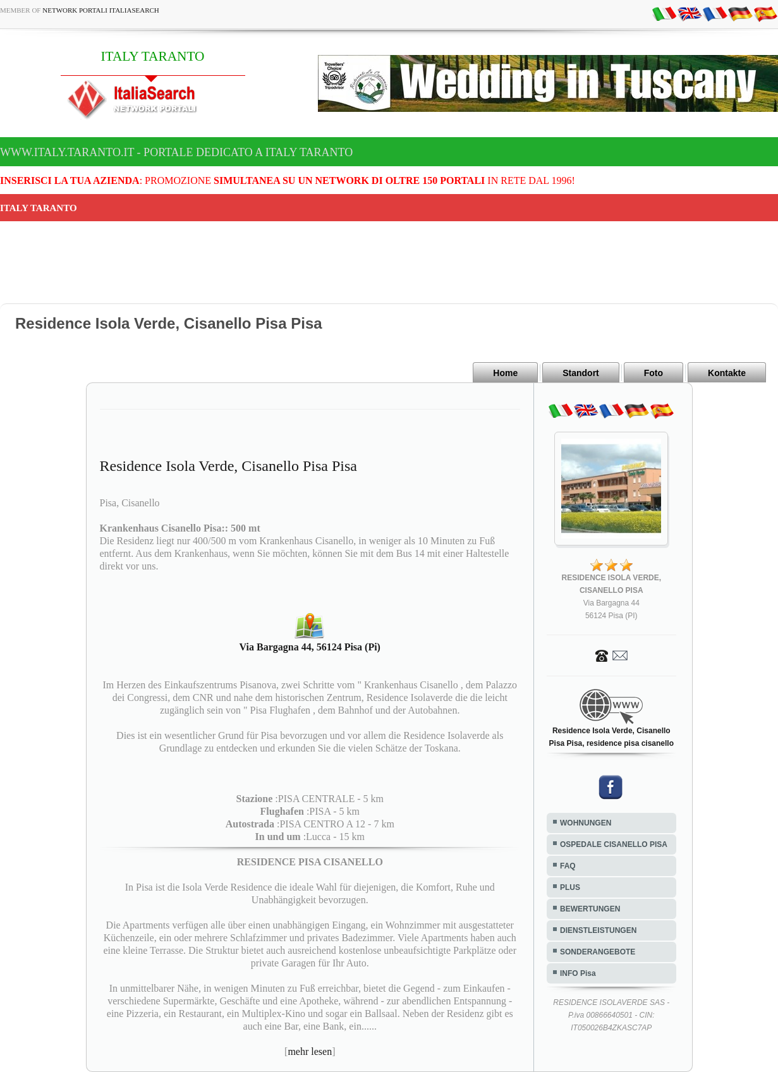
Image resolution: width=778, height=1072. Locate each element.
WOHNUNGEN (585, 823)
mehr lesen (310, 1051)
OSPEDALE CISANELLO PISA (613, 844)
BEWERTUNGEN (590, 908)
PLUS (570, 887)
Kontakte (727, 373)
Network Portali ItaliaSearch (100, 10)
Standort (580, 373)
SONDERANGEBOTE (597, 951)
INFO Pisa (578, 973)
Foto (653, 373)
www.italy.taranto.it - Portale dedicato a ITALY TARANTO (176, 152)
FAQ (568, 866)
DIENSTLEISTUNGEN (598, 930)
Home (505, 373)
